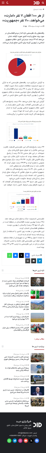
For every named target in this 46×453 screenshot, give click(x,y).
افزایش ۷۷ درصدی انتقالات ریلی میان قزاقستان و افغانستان (15, 329)
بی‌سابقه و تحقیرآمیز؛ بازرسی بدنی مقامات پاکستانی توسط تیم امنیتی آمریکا (17, 403)
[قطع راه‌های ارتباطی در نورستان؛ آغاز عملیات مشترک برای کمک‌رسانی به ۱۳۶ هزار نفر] (37, 305)
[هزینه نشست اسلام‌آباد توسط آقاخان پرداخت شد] (37, 379)
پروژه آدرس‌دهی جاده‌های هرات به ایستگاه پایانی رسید (17, 369)
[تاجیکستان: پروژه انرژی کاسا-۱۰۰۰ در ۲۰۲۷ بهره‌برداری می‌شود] (37, 317)
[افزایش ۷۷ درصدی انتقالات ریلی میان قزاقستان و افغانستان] (37, 328)
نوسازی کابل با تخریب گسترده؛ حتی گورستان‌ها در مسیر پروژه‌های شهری (16, 358)
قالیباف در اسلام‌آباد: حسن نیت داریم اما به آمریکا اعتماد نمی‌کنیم (16, 391)
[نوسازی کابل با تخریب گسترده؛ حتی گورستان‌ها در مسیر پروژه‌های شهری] (37, 357)
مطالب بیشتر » (39, 339)
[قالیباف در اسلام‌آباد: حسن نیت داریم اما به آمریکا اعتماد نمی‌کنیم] (37, 390)
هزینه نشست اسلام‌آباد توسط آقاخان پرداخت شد (16, 380)
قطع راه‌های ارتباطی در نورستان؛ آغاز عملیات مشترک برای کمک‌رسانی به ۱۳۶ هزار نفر (15, 307)
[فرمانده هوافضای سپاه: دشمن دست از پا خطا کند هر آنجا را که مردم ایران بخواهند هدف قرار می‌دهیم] (37, 281)
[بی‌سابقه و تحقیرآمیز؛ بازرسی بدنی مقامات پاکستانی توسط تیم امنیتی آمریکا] (37, 401)
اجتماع (35, 9)
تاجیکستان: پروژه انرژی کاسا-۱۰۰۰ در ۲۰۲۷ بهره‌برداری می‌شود (16, 318)
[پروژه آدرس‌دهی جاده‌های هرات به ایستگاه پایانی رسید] (37, 368)
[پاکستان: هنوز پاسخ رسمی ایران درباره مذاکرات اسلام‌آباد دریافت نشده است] (37, 294)
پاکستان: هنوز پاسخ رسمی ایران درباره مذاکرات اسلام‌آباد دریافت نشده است (16, 294)
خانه (41, 9)
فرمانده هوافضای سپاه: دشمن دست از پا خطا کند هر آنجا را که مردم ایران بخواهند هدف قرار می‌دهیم (15, 283)
